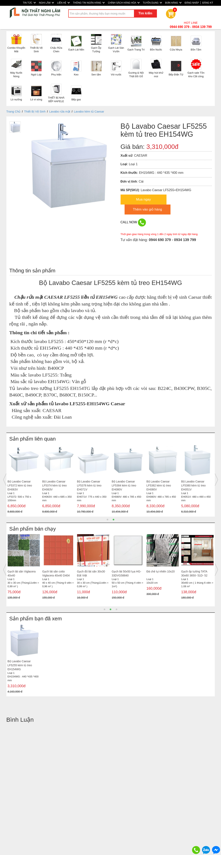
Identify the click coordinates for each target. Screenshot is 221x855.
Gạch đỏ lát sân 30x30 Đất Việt (91, 573)
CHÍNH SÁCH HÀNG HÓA (124, 2)
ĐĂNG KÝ (207, 2)
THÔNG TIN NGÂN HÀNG (89, 2)
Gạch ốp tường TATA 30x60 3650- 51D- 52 (194, 573)
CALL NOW (133, 222)
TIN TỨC (29, 2)
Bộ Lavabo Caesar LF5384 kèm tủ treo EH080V (124, 485)
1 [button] (108, 520)
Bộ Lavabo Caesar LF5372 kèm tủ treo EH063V (20, 485)
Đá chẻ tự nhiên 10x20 (161, 571)
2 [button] (114, 520)
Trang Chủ (13, 111)
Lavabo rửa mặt (59, 111)
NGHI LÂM (46, 2)
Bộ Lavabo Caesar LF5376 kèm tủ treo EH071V (89, 485)
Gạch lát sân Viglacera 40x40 (22, 573)
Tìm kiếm (145, 13)
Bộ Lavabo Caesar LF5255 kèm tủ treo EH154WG (20, 665)
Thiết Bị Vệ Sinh (35, 111)
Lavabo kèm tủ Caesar (89, 111)
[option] (23, 480)
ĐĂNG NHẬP (192, 2)
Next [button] (216, 479)
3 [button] (117, 609)
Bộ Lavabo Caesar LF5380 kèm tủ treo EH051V (193, 485)
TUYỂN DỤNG (152, 2)
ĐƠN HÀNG (173, 2)
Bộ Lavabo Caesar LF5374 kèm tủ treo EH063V (54, 485)
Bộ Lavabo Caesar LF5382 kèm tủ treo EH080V (159, 485)
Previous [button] (4, 479)
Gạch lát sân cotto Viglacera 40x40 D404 (56, 573)
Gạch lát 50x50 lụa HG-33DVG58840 (126, 573)
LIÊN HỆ (63, 2)
